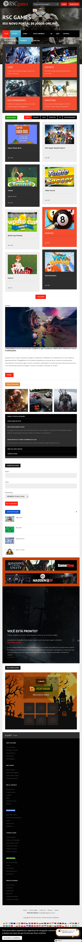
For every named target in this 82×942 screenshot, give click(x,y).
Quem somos (10, 789)
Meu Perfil (9, 893)
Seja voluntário (10, 753)
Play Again (43, 689)
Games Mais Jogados (12, 772)
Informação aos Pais (12, 843)
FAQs (7, 798)
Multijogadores (10, 40)
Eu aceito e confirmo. (12, 938)
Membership (9, 492)
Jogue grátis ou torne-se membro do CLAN (21, 439)
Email (7, 482)
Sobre (25, 33)
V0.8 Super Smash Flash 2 (55, 148)
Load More (40, 297)
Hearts (10, 278)
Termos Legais (33, 910)
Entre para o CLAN (11, 750)
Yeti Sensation (50, 276)
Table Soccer (50, 190)
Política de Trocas (11, 849)
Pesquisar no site (11, 801)
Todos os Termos (11, 851)
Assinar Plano (10, 885)
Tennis (10, 190)
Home (6, 33)
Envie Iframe (10, 756)
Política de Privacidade (13, 840)
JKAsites (56, 917)
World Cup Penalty (15, 236)
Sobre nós (43, 910)
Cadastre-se (9, 888)
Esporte (66, 33)
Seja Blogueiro (10, 759)
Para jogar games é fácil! (16, 427)
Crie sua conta (10, 747)
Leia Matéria (11, 657)
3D (51, 33)
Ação (57, 33)
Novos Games (10, 770)
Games (56, 910)
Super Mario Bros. (15, 148)
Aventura (36, 40)
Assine (14, 33)
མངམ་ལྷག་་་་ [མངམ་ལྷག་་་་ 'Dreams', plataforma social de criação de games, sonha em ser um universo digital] (9, 375)
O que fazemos (10, 792)
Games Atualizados (12, 778)
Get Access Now (11, 503)
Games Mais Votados (12, 775)
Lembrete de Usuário (12, 899)
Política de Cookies (12, 846)
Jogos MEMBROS (39, 33)
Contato (8, 795)
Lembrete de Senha (12, 896)
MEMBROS (23, 40)
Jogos (28, 117)
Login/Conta (9, 890)
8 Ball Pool (49, 233)
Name (7, 471)
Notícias (8, 804)
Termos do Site (10, 837)
